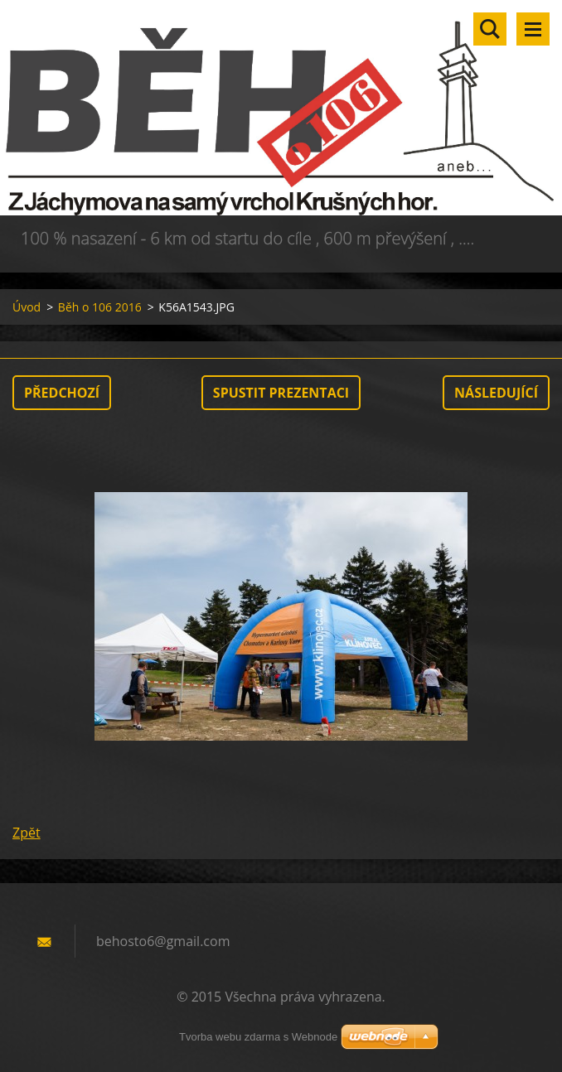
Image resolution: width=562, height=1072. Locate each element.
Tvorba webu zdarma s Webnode (258, 1037)
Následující (496, 393)
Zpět (26, 832)
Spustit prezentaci (281, 393)
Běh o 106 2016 (100, 307)
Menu (533, 29)
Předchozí (61, 393)
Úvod (26, 307)
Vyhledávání (489, 29)
